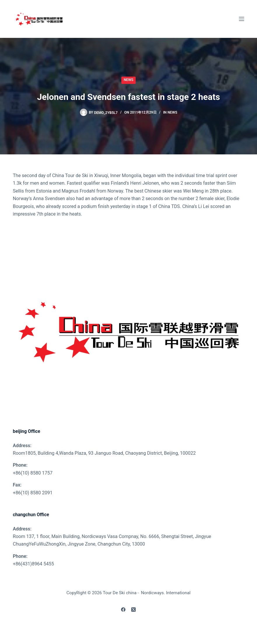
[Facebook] (123, 609)
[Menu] (241, 19)
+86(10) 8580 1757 (33, 473)
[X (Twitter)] (133, 609)
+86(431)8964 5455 (33, 564)
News (128, 80)
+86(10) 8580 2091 (33, 492)
